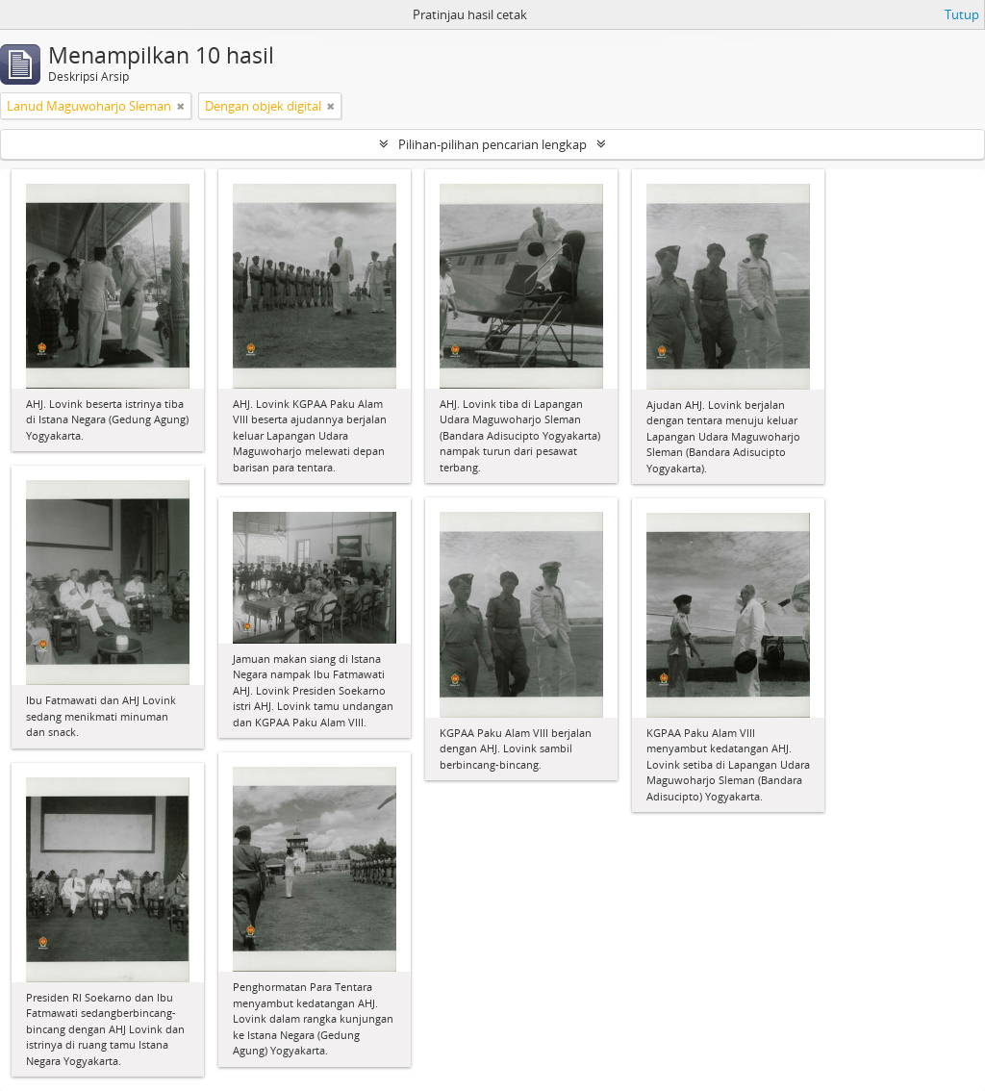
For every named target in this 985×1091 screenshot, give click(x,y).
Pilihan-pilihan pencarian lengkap (492, 144)
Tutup (962, 14)
